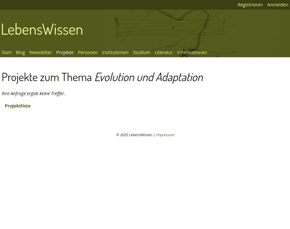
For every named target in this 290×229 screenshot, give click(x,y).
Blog (20, 52)
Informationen (192, 52)
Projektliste (18, 106)
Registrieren (250, 5)
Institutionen (115, 52)
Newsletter (40, 52)
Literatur (164, 52)
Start (6, 52)
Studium (141, 52)
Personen (88, 52)
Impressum (165, 134)
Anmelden (277, 5)
